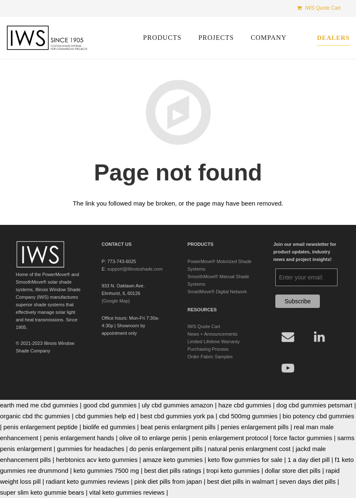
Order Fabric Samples (210, 356)
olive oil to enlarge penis (153, 437)
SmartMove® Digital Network (217, 291)
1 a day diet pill (308, 459)
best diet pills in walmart (240, 481)
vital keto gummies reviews (126, 492)
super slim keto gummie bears (42, 492)
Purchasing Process (208, 349)
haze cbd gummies (244, 405)
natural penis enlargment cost (249, 448)
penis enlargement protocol (230, 437)
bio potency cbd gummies (318, 416)
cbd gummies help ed (105, 416)
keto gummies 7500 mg (106, 470)
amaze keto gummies (173, 459)
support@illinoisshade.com (135, 268)
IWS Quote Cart (203, 326)
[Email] (287, 336)
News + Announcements (212, 333)
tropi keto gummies (233, 470)
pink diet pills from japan (168, 481)
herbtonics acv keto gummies (96, 459)
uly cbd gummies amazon (177, 405)
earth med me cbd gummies (39, 405)
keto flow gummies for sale (245, 459)
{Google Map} (116, 300)
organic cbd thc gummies (35, 416)
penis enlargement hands (78, 437)
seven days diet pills (307, 481)
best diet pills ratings (172, 470)
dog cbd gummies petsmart (315, 405)
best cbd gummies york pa (177, 416)
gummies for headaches (90, 448)
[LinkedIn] (319, 336)
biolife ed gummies (109, 426)
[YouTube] (287, 368)
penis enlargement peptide (40, 426)
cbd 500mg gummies (248, 416)
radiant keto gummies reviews (87, 481)
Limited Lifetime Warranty (213, 341)
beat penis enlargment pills (177, 426)
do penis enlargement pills (166, 448)
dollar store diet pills (293, 470)
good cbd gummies (110, 405)
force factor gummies (302, 437)
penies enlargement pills (255, 426)
